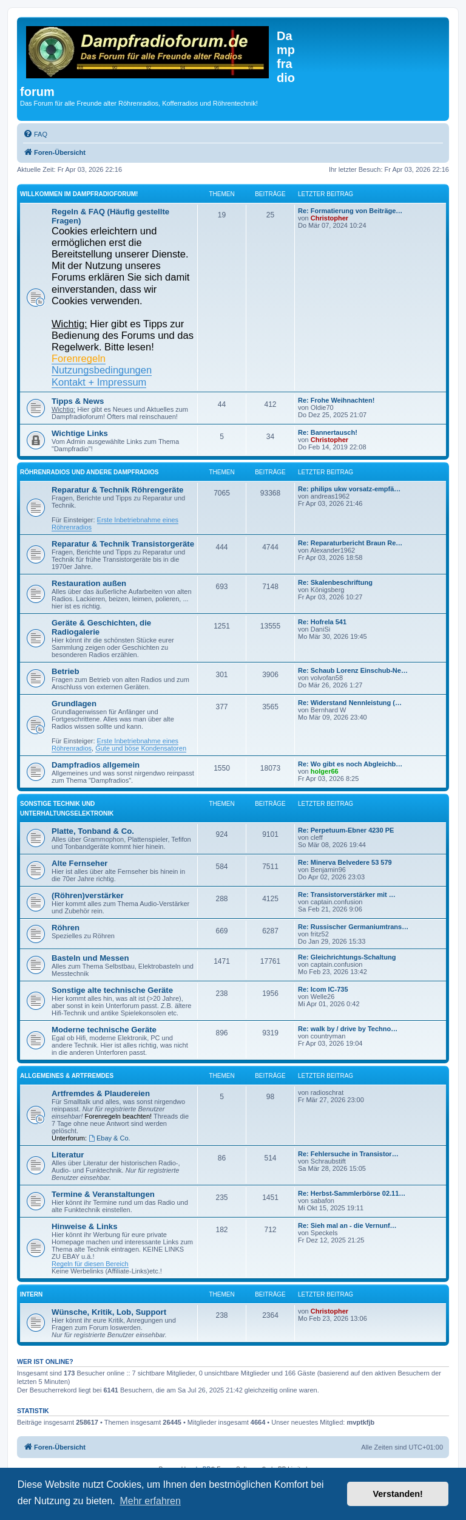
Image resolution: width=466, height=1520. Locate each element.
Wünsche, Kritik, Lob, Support (109, 1312)
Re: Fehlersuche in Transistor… (348, 1153)
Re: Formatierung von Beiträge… (350, 210)
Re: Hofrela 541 (322, 621)
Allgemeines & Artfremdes (66, 1075)
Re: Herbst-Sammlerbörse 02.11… (351, 1193)
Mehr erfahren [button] (150, 1501)
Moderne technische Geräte (104, 1029)
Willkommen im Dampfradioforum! (79, 194)
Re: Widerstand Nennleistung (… (350, 702)
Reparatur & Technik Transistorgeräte (123, 543)
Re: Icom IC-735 (323, 989)
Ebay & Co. (109, 1138)
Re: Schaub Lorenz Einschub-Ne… (353, 670)
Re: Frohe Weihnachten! (336, 400)
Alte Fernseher (79, 863)
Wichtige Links (80, 433)
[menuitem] (35, 134)
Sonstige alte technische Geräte (112, 990)
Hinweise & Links (84, 1226)
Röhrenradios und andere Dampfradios (89, 472)
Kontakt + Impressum (99, 382)
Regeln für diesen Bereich (90, 1263)
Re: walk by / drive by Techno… (347, 1028)
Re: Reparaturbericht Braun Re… (350, 543)
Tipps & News (78, 401)
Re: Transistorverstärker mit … (347, 894)
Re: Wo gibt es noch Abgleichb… (350, 764)
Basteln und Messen (90, 958)
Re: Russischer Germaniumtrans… (353, 926)
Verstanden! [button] (398, 1494)
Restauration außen (89, 583)
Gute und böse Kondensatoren (140, 748)
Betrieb (65, 671)
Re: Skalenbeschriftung (335, 582)
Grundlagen (74, 703)
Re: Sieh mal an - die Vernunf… (347, 1225)
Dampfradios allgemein (96, 764)
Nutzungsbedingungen (102, 369)
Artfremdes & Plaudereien (101, 1093)
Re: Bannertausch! (327, 432)
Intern (31, 1294)
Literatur (68, 1154)
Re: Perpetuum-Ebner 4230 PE (346, 830)
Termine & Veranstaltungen (103, 1194)
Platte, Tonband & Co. (93, 831)
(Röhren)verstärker (88, 895)
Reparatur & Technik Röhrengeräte (117, 489)
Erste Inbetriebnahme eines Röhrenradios (115, 523)
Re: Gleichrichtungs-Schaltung (347, 957)
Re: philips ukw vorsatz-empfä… (349, 488)
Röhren (65, 927)
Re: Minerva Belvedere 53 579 (345, 862)
